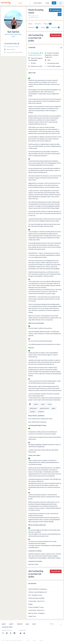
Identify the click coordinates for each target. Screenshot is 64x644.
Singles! (30, 604)
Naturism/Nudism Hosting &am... (37, 589)
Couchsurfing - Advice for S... (36, 610)
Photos (48, 24)
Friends (45, 27)
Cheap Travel (32, 616)
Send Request (55, 10)
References (33, 27)
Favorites (55, 27)
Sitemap (41, 640)
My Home (38, 23)
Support (20, 624)
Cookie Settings (7, 627)
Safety (47, 3)
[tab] (30, 24)
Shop (34, 624)
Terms (27, 640)
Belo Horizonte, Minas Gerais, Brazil (13, 35)
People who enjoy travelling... (36, 598)
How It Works (38, 3)
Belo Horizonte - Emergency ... (37, 613)
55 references (35, 53)
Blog (27, 624)
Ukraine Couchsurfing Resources (37, 592)
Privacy (34, 640)
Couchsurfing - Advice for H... (36, 601)
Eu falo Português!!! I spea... (36, 607)
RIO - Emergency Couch (35, 595)
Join (54, 3)
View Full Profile (55, 35)
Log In (60, 3)
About (30, 23)
